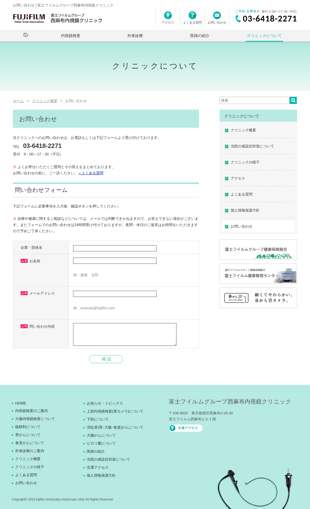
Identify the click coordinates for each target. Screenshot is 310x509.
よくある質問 (192, 19)
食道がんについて (29, 443)
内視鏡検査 (70, 35)
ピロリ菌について (101, 443)
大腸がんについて (101, 435)
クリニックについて (264, 35)
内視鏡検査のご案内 (31, 411)
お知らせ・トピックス (105, 403)
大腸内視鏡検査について (35, 419)
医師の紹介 (200, 35)
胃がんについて (28, 435)
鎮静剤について (28, 427)
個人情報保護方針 (245, 210)
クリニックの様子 (245, 162)
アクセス (168, 19)
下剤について (98, 419)
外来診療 (135, 35)
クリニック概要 (243, 130)
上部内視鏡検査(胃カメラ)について (115, 411)
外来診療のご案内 (29, 451)
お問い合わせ (217, 19)
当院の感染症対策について (252, 146)
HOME (20, 403)
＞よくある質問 (90, 173)
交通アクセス (98, 467)
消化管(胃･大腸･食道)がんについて (115, 427)
